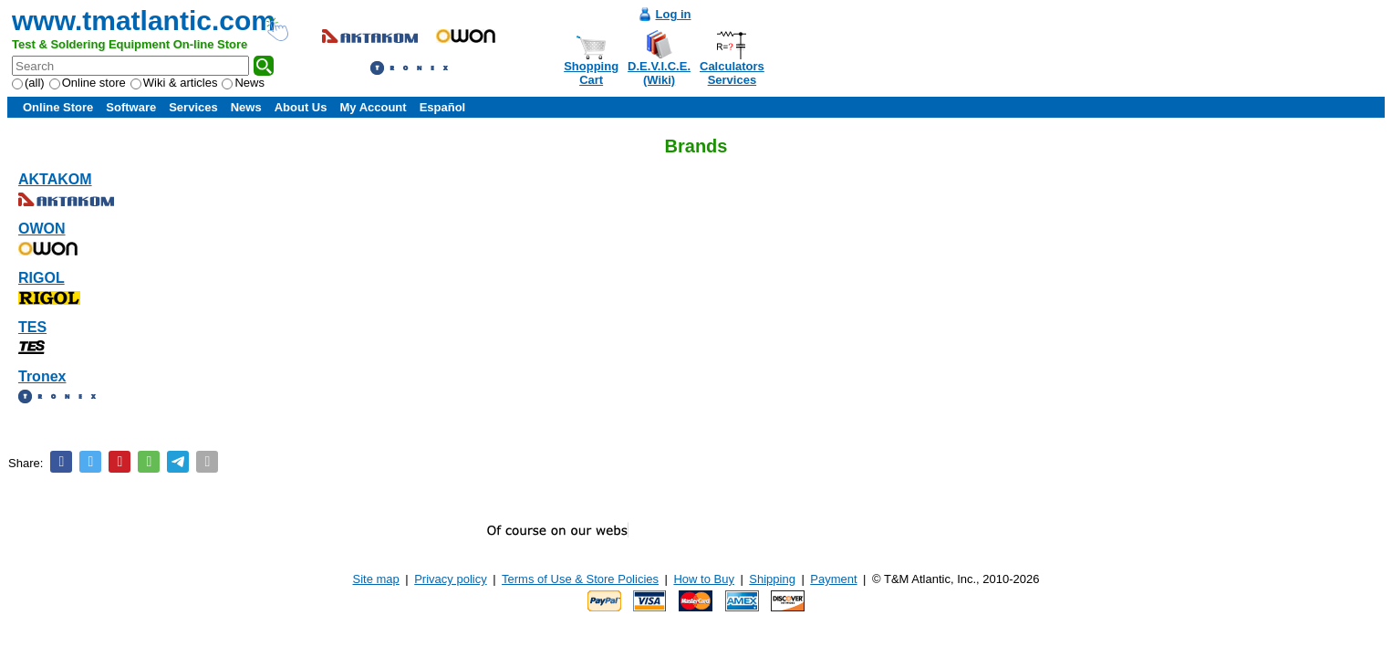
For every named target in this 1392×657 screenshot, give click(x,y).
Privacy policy (450, 579)
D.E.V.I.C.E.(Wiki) (659, 73)
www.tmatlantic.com (143, 20)
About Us (301, 107)
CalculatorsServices (732, 73)
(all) (28, 82)
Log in (673, 14)
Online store (87, 82)
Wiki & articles (174, 82)
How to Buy (703, 579)
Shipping (772, 579)
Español (443, 107)
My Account (372, 107)
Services (193, 107)
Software (131, 107)
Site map (376, 579)
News (243, 82)
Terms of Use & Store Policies (580, 579)
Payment (833, 579)
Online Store (58, 107)
